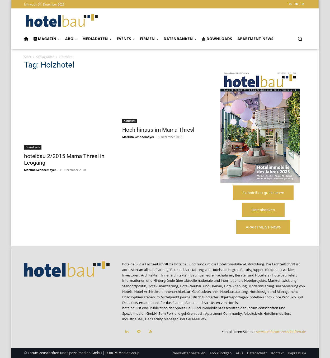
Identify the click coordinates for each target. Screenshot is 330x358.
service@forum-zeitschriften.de (281, 331)
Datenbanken (263, 210)
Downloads (33, 147)
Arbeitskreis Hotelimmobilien (267, 313)
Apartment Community (223, 313)
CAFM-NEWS (196, 319)
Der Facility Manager (161, 319)
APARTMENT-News (263, 227)
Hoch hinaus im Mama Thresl (158, 130)
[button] (300, 39)
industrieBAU (132, 319)
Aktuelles (130, 121)
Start (27, 57)
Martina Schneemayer (40, 170)
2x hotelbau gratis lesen (263, 192)
